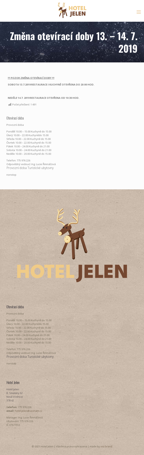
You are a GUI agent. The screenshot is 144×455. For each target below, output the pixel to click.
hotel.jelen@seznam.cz (28, 411)
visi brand (106, 446)
